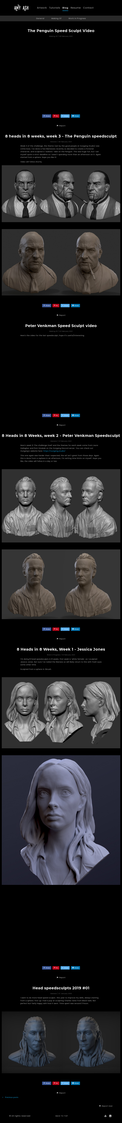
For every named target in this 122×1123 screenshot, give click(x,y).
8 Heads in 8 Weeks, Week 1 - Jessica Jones (61, 649)
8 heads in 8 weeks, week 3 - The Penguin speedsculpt (61, 136)
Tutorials (54, 7)
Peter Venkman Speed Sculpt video (61, 325)
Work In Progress (77, 18)
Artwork (42, 7)
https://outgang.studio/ (54, 451)
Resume (76, 7)
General (40, 18)
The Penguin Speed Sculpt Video (61, 30)
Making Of (56, 18)
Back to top (62, 1116)
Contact (88, 7)
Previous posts (10, 1097)
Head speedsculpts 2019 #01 (61, 988)
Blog (65, 7)
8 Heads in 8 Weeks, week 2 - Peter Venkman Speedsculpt (61, 435)
